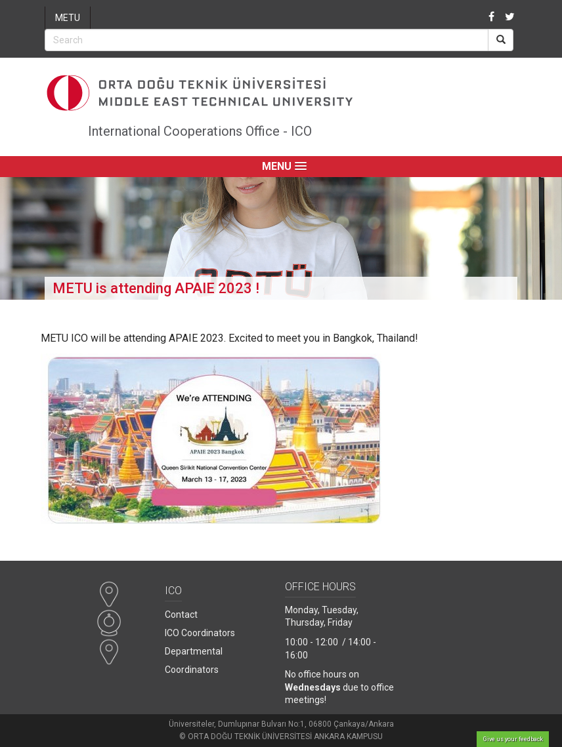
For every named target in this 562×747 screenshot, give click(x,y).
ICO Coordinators (200, 633)
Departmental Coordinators (194, 660)
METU (67, 17)
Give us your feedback (513, 739)
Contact (181, 614)
